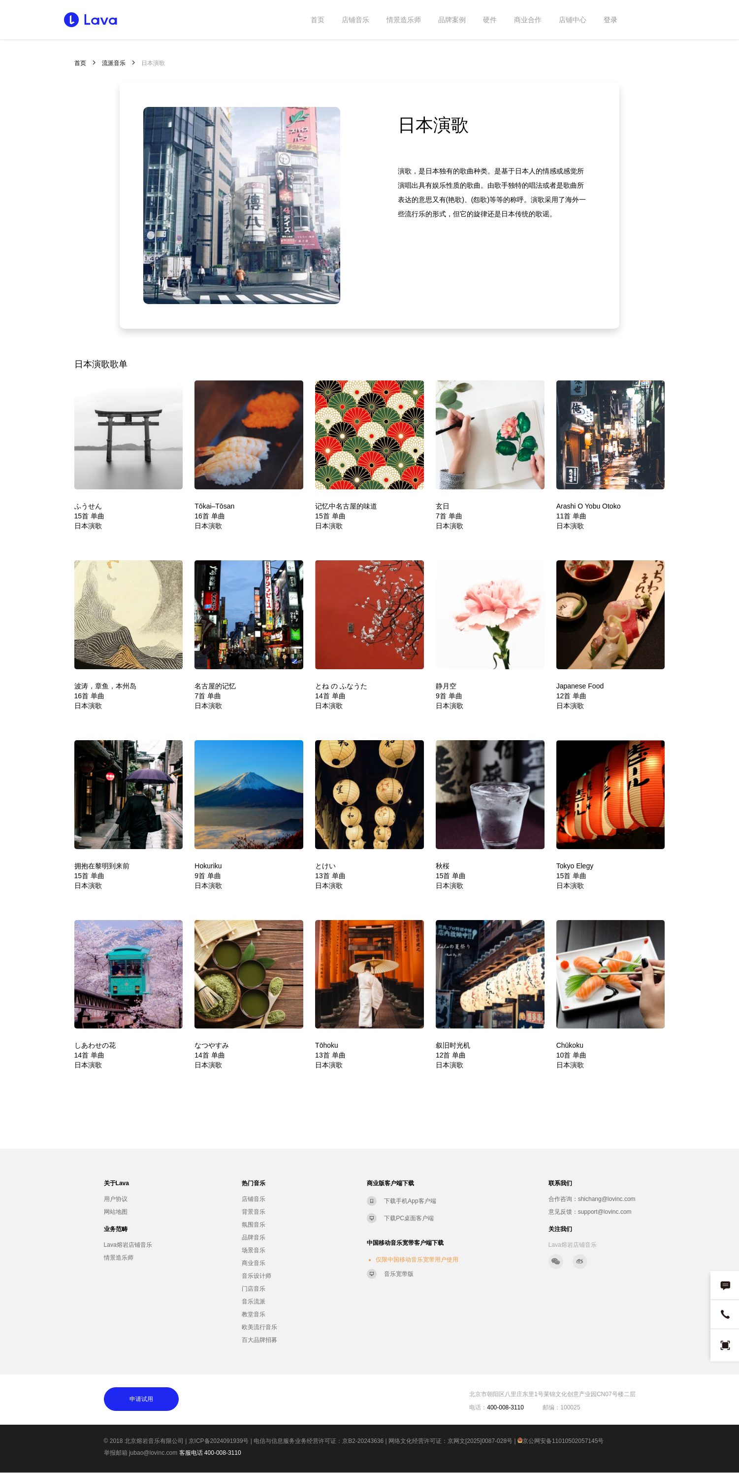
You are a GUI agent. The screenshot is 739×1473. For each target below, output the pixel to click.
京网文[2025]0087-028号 (480, 1441)
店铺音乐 (355, 20)
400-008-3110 (222, 1452)
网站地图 (116, 1211)
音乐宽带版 (399, 1273)
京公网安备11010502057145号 (560, 1441)
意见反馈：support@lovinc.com (590, 1211)
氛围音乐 (253, 1224)
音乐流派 (253, 1301)
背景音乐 (253, 1211)
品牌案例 (452, 20)
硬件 (490, 20)
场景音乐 (253, 1250)
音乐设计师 (256, 1275)
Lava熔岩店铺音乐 (128, 1244)
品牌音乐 (253, 1237)
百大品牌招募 (259, 1339)
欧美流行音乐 (259, 1327)
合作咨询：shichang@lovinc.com (592, 1199)
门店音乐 (253, 1288)
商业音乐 (253, 1263)
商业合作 (528, 20)
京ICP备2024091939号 (219, 1441)
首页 (317, 20)
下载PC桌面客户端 (409, 1218)
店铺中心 (572, 20)
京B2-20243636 (363, 1441)
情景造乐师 (403, 20)
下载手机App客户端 (410, 1201)
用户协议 (116, 1199)
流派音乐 (114, 63)
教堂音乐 (253, 1314)
